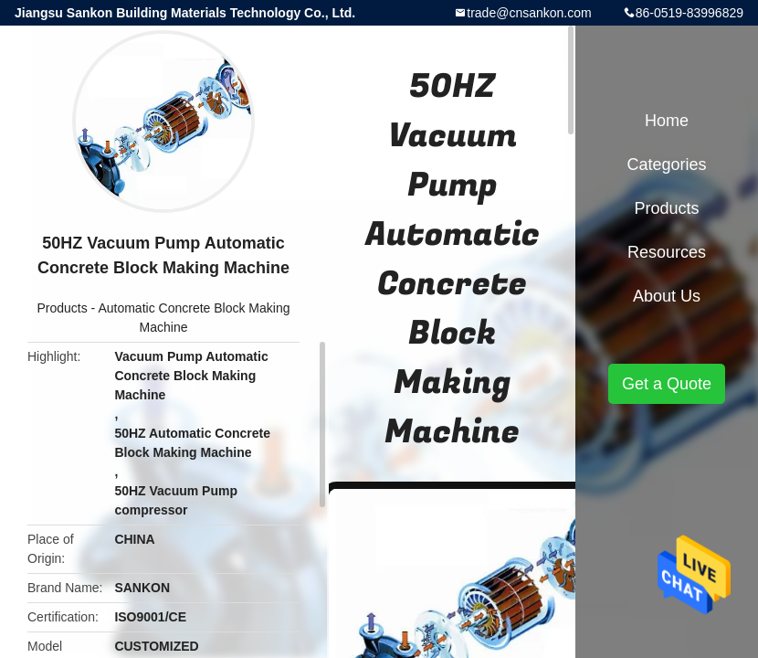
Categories (666, 164)
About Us (666, 296)
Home (667, 120)
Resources (666, 252)
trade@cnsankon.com (529, 12)
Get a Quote (666, 384)
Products (62, 308)
